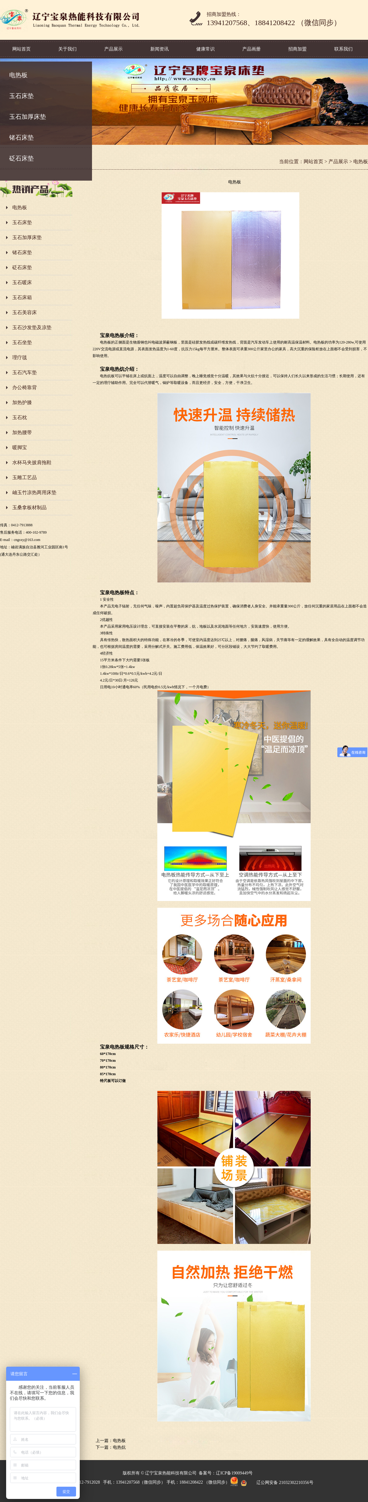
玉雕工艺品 (24, 477)
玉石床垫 (21, 95)
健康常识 (205, 49)
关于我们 (67, 49)
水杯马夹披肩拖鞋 (32, 462)
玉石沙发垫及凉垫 (32, 327)
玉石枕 (19, 417)
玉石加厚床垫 (27, 116)
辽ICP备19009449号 (234, 1473)
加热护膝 (22, 402)
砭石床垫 (21, 158)
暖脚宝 (19, 447)
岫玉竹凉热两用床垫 (34, 492)
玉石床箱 (22, 297)
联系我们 (343, 49)
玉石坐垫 (22, 342)
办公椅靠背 (24, 387)
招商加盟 (297, 49)
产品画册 (251, 49)
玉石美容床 (24, 312)
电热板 (18, 75)
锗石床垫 (21, 137)
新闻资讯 (159, 49)
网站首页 (21, 49)
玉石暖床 (22, 282)
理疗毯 (19, 357)
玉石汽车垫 (24, 372)
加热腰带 (22, 432)
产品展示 (113, 49)
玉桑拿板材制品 (29, 507)
